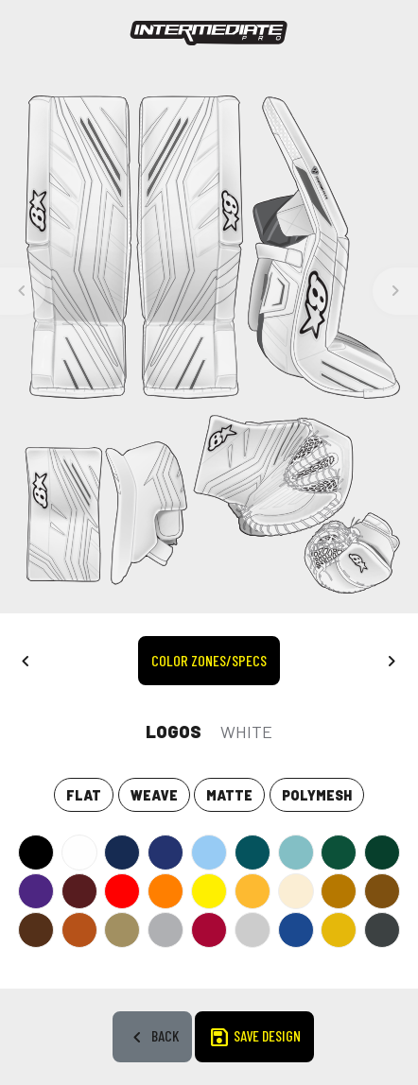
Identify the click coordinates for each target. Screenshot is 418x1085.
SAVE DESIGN (254, 1038)
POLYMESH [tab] (317, 795)
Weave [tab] (154, 795)
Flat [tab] (83, 795)
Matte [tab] (229, 795)
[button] (25, 659)
